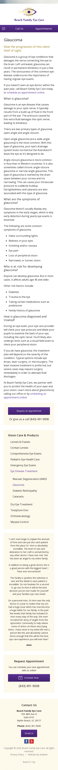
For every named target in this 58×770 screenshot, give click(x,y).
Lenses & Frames (20, 442)
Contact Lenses (19, 447)
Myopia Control (20, 522)
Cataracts (18, 496)
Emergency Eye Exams (23, 465)
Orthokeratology (20, 516)
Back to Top (29, 761)
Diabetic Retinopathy (25, 490)
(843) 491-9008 (39, 419)
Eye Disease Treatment (24, 471)
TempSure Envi (19, 510)
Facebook (26, 741)
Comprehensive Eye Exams (26, 453)
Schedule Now (28, 677)
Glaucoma (18, 485)
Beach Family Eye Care (33, 748)
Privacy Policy (17, 754)
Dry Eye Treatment (21, 504)
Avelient (43, 754)
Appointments (43, 28)
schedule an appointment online (25, 92)
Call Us (19, 28)
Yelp (31, 741)
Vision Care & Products (23, 435)
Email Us (29, 733)
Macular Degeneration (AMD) (30, 479)
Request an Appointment (29, 410)
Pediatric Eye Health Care (25, 459)
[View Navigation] (4, 28)
